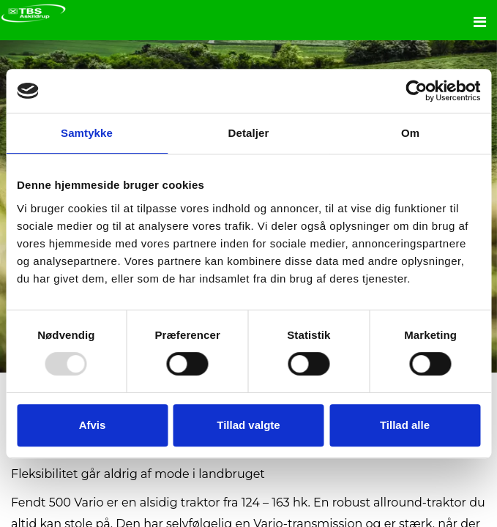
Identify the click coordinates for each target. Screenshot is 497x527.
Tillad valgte (248, 425)
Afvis (92, 425)
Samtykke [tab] (87, 133)
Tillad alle (405, 425)
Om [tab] (410, 133)
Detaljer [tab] (248, 133)
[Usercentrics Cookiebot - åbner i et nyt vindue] (416, 91)
